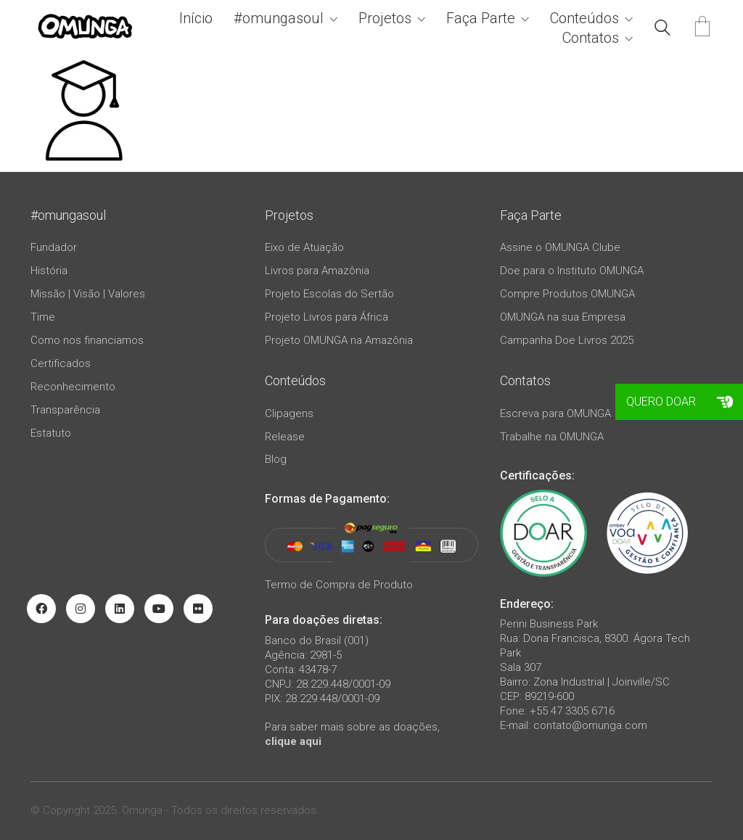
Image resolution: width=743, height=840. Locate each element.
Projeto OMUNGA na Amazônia (339, 340)
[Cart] (702, 28)
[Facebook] (41, 608)
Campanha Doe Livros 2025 (566, 340)
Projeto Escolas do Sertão (329, 293)
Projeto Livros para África (326, 317)
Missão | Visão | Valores (87, 293)
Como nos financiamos (87, 340)
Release (285, 436)
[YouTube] (158, 608)
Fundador (53, 247)
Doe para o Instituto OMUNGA (572, 270)
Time (42, 317)
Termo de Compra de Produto (339, 584)
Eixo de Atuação (304, 247)
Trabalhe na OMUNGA (552, 436)
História (48, 270)
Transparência (65, 409)
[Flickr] (198, 608)
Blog (276, 459)
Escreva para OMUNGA (555, 413)
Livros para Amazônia (317, 270)
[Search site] (662, 30)
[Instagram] (80, 608)
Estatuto (50, 433)
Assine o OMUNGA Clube (560, 247)
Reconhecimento (72, 386)
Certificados (60, 363)
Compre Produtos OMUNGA (567, 293)
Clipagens (289, 413)
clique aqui (293, 741)
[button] (725, 402)
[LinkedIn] (119, 608)
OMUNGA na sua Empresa (562, 317)
